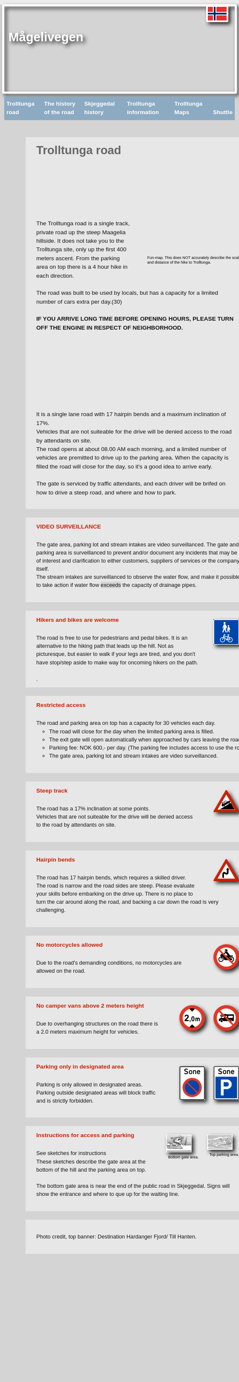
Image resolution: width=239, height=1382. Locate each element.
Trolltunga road (20, 108)
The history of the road (59, 108)
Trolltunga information (143, 108)
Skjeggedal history (99, 108)
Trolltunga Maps (189, 108)
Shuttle (223, 112)
